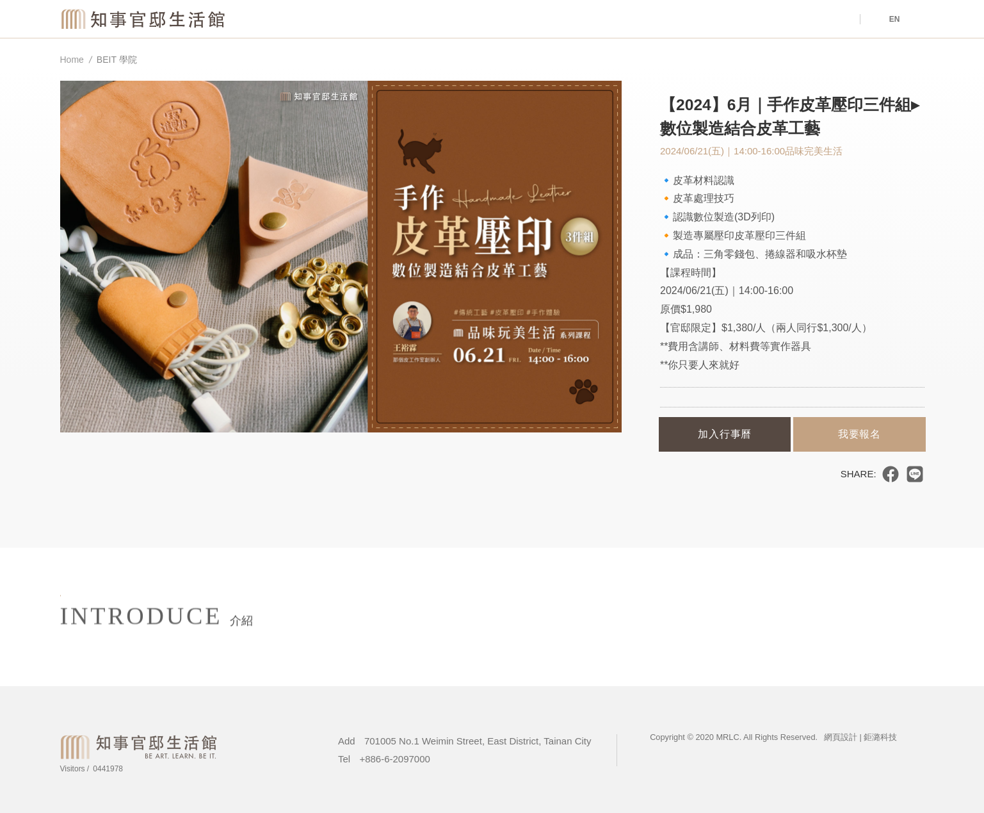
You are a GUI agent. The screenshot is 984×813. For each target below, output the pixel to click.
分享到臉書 (890, 474)
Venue (586, 19)
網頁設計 (840, 737)
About (695, 19)
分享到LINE (914, 474)
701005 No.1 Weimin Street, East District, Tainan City (478, 740)
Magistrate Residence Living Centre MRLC (144, 18)
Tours (805, 19)
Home (72, 59)
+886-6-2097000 (394, 758)
